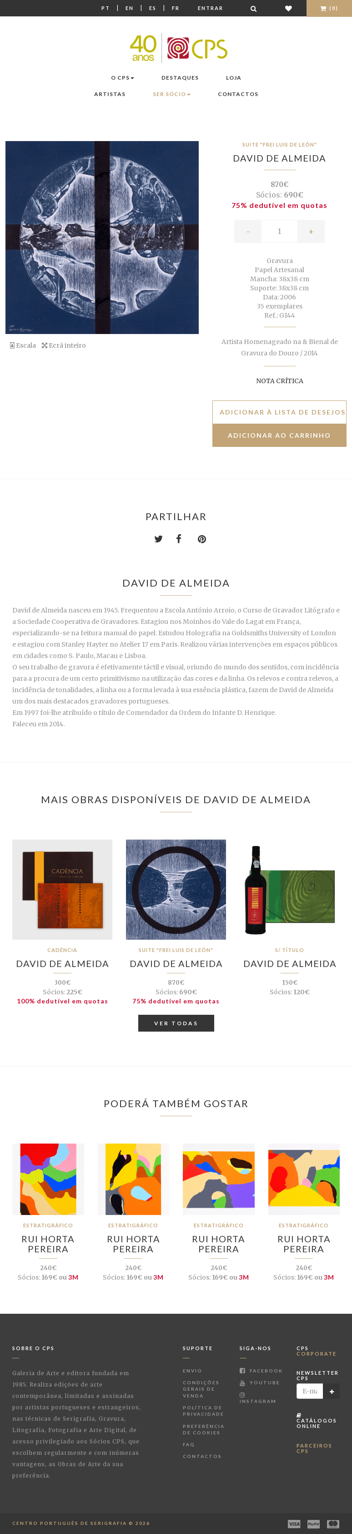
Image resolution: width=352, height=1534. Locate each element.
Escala (23, 345)
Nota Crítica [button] (279, 381)
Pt (105, 8)
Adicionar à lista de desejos (283, 412)
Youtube (260, 1382)
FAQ (189, 1444)
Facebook (261, 1370)
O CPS (122, 77)
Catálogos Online (317, 1421)
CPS (317, 1351)
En (130, 8)
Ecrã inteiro (64, 345)
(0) (329, 8)
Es (152, 8)
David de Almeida (279, 157)
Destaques (180, 77)
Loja (233, 77)
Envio (192, 1370)
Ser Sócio (172, 94)
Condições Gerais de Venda (201, 1389)
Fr (176, 8)
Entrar (210, 8)
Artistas (110, 94)
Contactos (238, 94)
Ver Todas (176, 1023)
